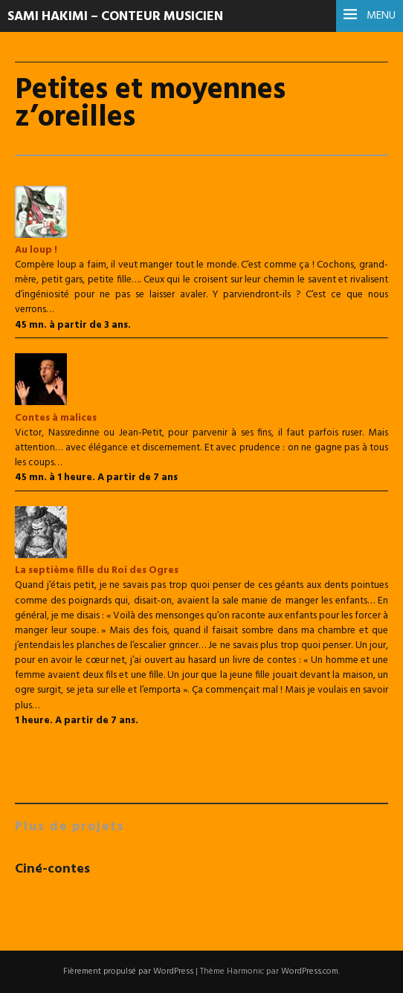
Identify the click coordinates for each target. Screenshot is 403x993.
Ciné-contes (52, 869)
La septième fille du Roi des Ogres (96, 570)
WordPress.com (309, 971)
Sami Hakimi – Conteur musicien (115, 17)
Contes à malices (56, 418)
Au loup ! (36, 250)
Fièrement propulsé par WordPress (128, 971)
